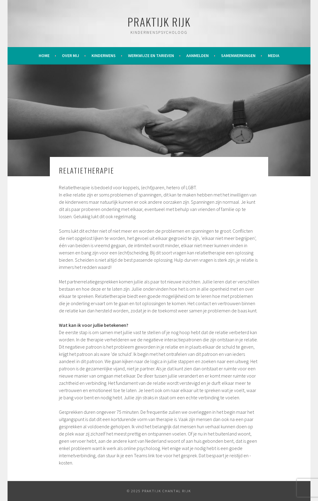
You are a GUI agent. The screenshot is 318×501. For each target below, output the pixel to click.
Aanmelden (197, 55)
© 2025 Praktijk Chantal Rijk (159, 491)
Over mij (70, 55)
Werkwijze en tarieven (151, 55)
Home (44, 55)
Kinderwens (104, 55)
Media (273, 55)
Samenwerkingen (238, 55)
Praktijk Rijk (159, 22)
